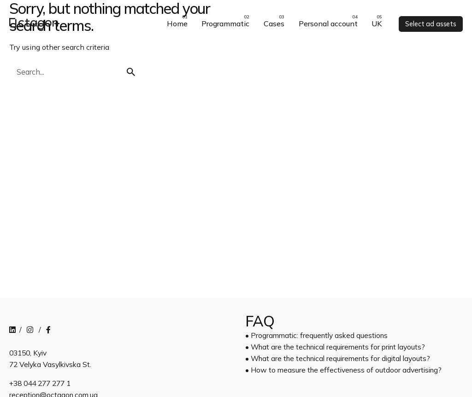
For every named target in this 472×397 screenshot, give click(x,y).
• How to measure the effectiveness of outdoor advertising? (343, 369)
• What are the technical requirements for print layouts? (335, 346)
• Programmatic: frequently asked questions (316, 335)
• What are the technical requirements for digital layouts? (337, 358)
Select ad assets (430, 24)
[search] (131, 72)
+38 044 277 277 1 (40, 383)
